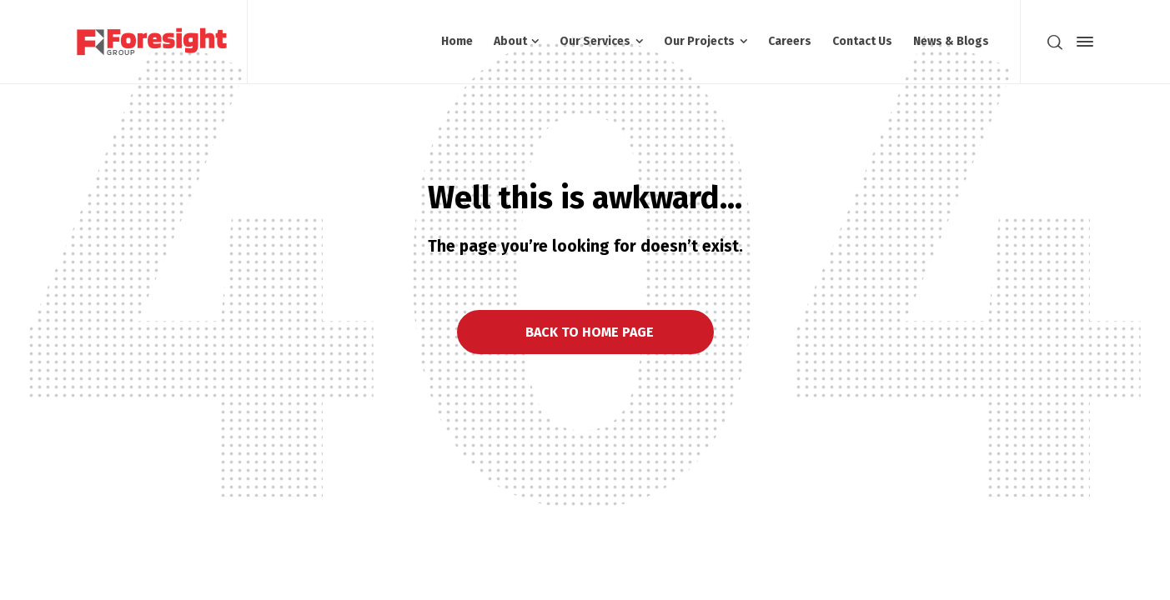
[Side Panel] (1081, 41)
